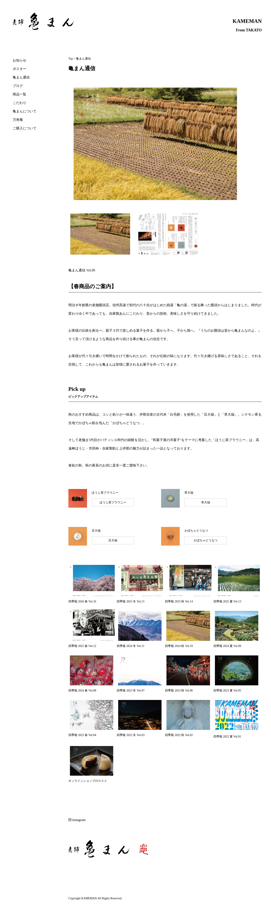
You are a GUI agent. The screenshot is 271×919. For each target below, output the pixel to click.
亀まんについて (24, 111)
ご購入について (24, 128)
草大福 (205, 502)
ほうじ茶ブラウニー (113, 502)
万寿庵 (18, 120)
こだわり (19, 103)
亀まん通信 (21, 77)
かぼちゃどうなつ (205, 540)
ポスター (19, 69)
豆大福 (112, 540)
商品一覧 (19, 94)
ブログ (18, 86)
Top (70, 58)
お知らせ (19, 60)
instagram (77, 820)
